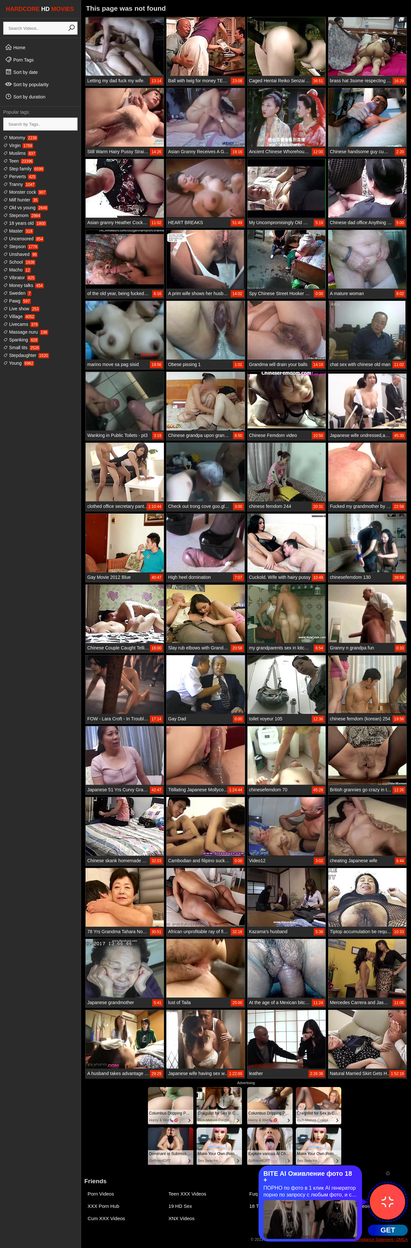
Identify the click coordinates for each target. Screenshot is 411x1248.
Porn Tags (19, 59)
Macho (17, 269)
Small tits (21, 347)
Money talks (23, 285)
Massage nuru (25, 332)
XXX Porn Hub (103, 1206)
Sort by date (21, 71)
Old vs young (25, 207)
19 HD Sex (180, 1206)
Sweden (17, 293)
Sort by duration (25, 96)
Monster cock (24, 192)
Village (19, 316)
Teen (18, 161)
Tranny (19, 184)
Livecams (21, 324)
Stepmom (22, 215)
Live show (21, 308)
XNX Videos (181, 1218)
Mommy (20, 137)
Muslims (19, 153)
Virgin (18, 145)
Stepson (20, 246)
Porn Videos (101, 1193)
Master (18, 231)
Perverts (19, 176)
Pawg (17, 300)
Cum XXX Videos (106, 1218)
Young (18, 363)
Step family (23, 168)
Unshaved (20, 254)
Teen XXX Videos (187, 1193)
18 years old (24, 223)
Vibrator (19, 277)
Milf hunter (21, 199)
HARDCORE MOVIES (40, 9)
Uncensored (23, 238)
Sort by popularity (27, 84)
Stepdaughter (26, 355)
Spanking (20, 339)
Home (15, 47)
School (19, 262)
